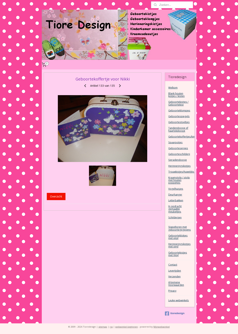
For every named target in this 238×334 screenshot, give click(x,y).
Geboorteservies (178, 148)
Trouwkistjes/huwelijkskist (181, 171)
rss (111, 326)
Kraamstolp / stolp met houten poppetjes (179, 180)
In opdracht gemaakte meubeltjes (175, 209)
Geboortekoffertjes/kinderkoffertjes (181, 136)
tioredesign (174, 313)
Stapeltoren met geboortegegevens (179, 228)
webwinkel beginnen (126, 326)
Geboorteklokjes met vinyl (178, 237)
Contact (172, 264)
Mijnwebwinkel (161, 326)
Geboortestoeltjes (179, 122)
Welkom (173, 87)
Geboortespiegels (179, 116)
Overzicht (56, 196)
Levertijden (174, 270)
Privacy (172, 290)
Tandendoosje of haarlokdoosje (178, 129)
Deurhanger (175, 194)
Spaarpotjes (175, 142)
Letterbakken (175, 200)
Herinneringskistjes (179, 166)
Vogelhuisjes (175, 188)
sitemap (102, 326)
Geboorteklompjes (179, 110)
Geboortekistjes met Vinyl (177, 254)
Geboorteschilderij (179, 154)
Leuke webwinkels (178, 300)
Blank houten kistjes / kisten (176, 95)
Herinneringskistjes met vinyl (179, 245)
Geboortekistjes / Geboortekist (178, 103)
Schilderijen (175, 217)
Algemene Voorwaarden (176, 284)
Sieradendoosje (177, 160)
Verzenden (174, 276)
